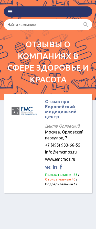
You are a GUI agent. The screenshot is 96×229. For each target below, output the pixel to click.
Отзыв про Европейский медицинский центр (61, 109)
